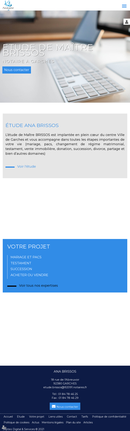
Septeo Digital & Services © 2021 (23, 429)
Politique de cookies (16, 422)
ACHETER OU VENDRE (29, 275)
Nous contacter (67, 406)
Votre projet (36, 416)
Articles (88, 422)
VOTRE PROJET (28, 246)
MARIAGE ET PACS (26, 257)
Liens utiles (55, 416)
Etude (21, 416)
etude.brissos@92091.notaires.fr (65, 387)
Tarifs (84, 416)
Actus (35, 422)
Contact (72, 416)
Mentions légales (52, 422)
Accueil (8, 416)
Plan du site (73, 422)
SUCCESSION (21, 269)
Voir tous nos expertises (38, 286)
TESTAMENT (21, 263)
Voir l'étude (26, 167)
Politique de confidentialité (109, 416)
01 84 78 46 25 (68, 394)
